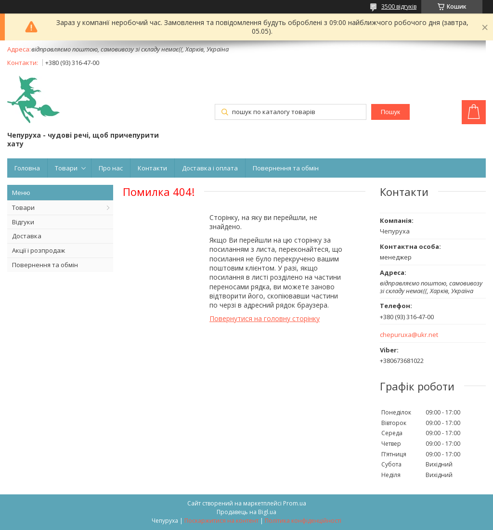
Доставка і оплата (210, 168)
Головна (27, 168)
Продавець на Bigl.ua (246, 512)
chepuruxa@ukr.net (409, 335)
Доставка (26, 236)
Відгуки (23, 222)
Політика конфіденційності (303, 521)
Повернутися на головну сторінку (264, 318)
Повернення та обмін (286, 168)
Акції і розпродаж (38, 250)
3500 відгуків (398, 6)
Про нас (111, 168)
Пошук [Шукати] (390, 112)
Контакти (152, 168)
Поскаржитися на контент (221, 521)
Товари (66, 168)
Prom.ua (294, 503)
